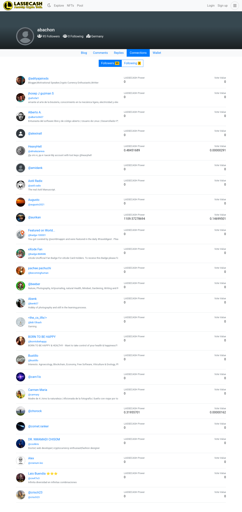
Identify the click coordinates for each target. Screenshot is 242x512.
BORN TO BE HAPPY (42, 337)
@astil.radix (34, 185)
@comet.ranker (38, 426)
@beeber (34, 284)
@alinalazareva (36, 151)
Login (211, 5)
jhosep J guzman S (41, 93)
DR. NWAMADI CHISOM (44, 439)
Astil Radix (35, 181)
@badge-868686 (37, 254)
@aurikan (34, 217)
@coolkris (33, 444)
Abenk (32, 299)
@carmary (33, 394)
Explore (59, 5)
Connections (138, 53)
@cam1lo (34, 377)
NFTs (70, 5)
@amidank (35, 168)
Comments (100, 53)
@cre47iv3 (34, 478)
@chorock (35, 411)
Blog (84, 53)
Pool (80, 5)
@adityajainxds (38, 78)
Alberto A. (34, 112)
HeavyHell (35, 146)
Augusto (33, 200)
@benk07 (33, 303)
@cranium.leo (35, 463)
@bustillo (33, 360)
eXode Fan (35, 249)
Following (132, 63)
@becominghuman (38, 272)
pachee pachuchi (39, 268)
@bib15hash (35, 322)
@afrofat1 (33, 98)
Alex (31, 458)
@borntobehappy (37, 341)
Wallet (157, 53)
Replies (119, 53)
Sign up (223, 5)
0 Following (73, 36)
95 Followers (48, 36)
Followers (110, 63)
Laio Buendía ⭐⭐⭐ (43, 473)
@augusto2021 (36, 204)
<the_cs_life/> (37, 317)
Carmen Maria (37, 390)
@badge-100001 (37, 235)
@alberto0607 (35, 117)
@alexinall (35, 133)
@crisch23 (35, 492)
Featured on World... (41, 230)
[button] (234, 6)
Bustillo (33, 355)
